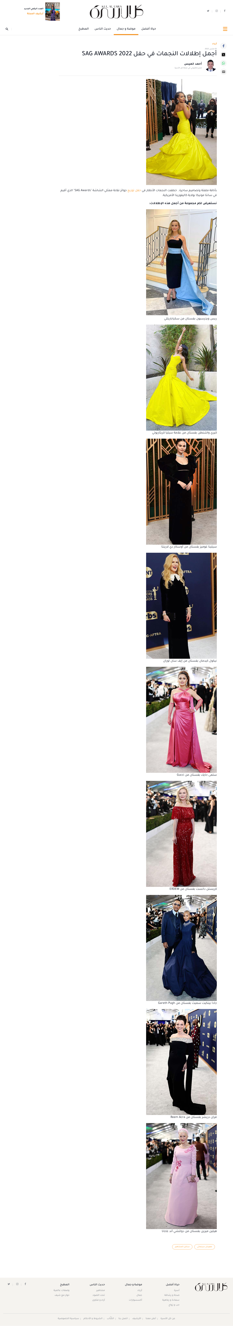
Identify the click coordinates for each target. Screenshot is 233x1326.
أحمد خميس (193, 64)
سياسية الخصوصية (68, 1319)
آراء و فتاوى (98, 1300)
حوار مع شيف (62, 1295)
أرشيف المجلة (34, 14)
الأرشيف (136, 1319)
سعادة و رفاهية (170, 1300)
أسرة (176, 1291)
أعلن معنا (151, 1319)
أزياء (139, 1291)
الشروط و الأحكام (92, 1319)
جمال (139, 1295)
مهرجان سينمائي (204, 1247)
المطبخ (83, 29)
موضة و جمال (126, 29)
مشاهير (100, 1291)
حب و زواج (173, 1305)
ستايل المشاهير (181, 1247)
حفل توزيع (134, 190)
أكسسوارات (135, 1300)
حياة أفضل (148, 29)
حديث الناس (102, 29)
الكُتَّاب (110, 1319)
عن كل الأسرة (168, 1319)
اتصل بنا (123, 1319)
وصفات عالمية (62, 1291)
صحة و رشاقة (171, 1295)
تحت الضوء (99, 1295)
